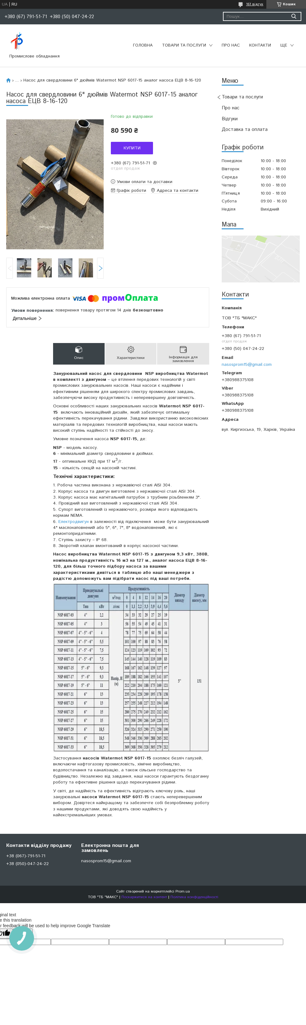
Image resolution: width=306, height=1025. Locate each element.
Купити (132, 148)
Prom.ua (182, 891)
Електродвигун (73, 522)
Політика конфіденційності (194, 897)
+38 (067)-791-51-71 (25, 856)
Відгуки (230, 119)
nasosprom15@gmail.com (247, 364)
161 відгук (254, 4)
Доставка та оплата (245, 129)
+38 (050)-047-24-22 (27, 864)
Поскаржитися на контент (144, 897)
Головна (143, 45)
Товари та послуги (184, 45)
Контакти (260, 45)
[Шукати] (294, 16)
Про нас (231, 45)
